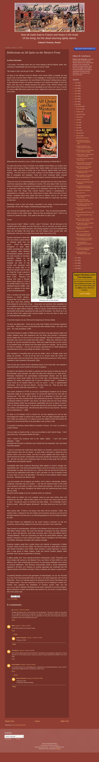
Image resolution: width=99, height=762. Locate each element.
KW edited (14, 599)
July (77, 119)
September (79, 114)
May (77, 125)
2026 (76, 83)
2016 (76, 260)
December (79, 106)
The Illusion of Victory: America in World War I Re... (84, 171)
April (77, 127)
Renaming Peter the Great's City (85, 212)
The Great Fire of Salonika (83, 190)
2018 (76, 104)
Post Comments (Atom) (19, 725)
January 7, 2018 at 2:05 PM (26, 650)
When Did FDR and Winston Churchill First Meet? (83, 167)
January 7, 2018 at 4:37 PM (34, 637)
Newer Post (9, 721)
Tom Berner (15, 650)
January (78, 135)
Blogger (58, 748)
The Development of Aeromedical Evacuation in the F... (84, 244)
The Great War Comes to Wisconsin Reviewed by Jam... (83, 142)
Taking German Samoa (82, 138)
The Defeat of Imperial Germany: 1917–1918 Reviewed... (85, 248)
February (78, 133)
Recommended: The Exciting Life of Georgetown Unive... (84, 238)
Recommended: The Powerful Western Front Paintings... (84, 163)
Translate (16, 738)
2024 (76, 88)
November (79, 109)
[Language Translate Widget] (14, 736)
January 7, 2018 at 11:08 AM (21, 610)
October (78, 111)
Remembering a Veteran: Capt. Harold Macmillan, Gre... (84, 204)
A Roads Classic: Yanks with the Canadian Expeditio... (84, 155)
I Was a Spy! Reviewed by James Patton (83, 196)
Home (37, 721)
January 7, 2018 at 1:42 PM (22, 625)
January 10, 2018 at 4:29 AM (35, 678)
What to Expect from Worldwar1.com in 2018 (83, 252)
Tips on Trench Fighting (82, 231)
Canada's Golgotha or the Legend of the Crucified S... (84, 146)
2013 (76, 268)
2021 (76, 96)
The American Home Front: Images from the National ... (84, 186)
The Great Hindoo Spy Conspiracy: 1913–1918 (83, 200)
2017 (76, 258)
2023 (76, 91)
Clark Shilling (16, 664)
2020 (76, 99)
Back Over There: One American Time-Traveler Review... (85, 219)
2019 (76, 101)
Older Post (65, 721)
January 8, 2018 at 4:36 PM (27, 664)
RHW (13, 625)
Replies (16, 634)
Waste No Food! (80, 193)
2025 (76, 85)
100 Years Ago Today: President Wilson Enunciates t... (84, 223)
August (78, 117)
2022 (76, 93)
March (78, 130)
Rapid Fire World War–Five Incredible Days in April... (83, 234)
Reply (13, 620)
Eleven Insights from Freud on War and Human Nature (84, 175)
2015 (76, 263)
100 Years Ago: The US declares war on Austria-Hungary (85, 151)
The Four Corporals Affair (83, 179)
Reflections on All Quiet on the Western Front (84, 227)
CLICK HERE (84, 294)
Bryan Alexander (21, 637)
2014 (76, 266)
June (77, 122)
